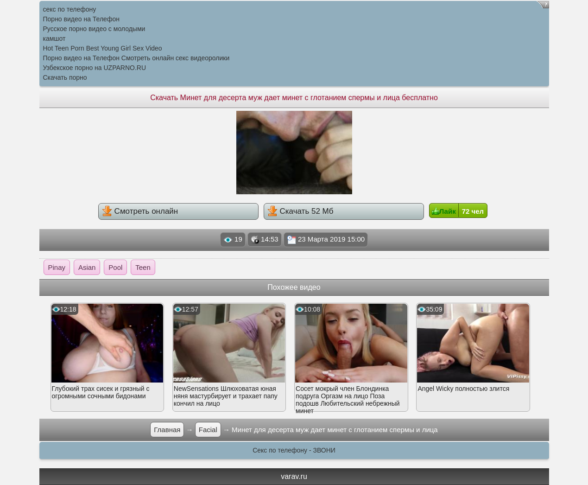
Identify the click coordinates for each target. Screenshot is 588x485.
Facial (208, 430)
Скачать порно (65, 77)
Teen (143, 267)
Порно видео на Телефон (81, 19)
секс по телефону (69, 9)
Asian (87, 267)
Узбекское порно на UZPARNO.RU (94, 67)
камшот (54, 38)
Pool (115, 267)
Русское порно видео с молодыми (94, 28)
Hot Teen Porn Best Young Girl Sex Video (102, 48)
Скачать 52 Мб (300, 211)
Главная (167, 430)
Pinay (57, 267)
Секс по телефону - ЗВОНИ (294, 450)
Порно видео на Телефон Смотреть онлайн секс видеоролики (136, 58)
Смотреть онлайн (140, 211)
